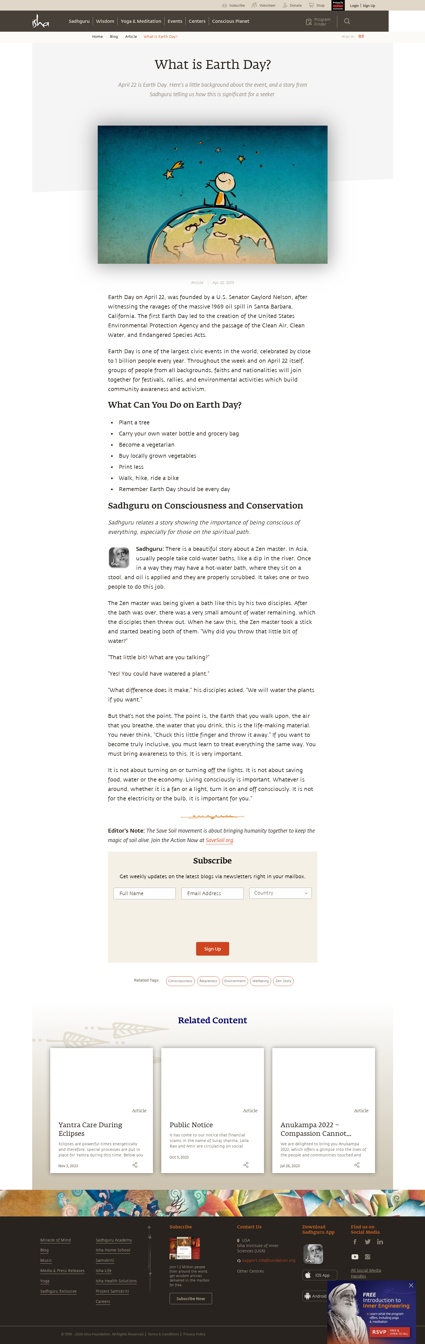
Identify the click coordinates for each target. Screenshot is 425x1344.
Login (354, 5)
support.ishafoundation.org (268, 1260)
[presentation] (212, 925)
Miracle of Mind (55, 1240)
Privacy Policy (194, 1334)
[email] (42, 494)
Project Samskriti (112, 1291)
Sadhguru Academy (114, 1240)
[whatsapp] (43, 442)
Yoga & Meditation (141, 21)
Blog (114, 37)
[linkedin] (42, 481)
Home (97, 37)
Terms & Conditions (163, 1334)
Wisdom (105, 21)
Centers (197, 21)
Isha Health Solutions (116, 1281)
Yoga (44, 1281)
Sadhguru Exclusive (58, 1291)
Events (175, 21)
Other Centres (250, 1271)
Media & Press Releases (62, 1271)
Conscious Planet (230, 21)
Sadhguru (79, 21)
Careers (103, 1302)
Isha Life (104, 1271)
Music (46, 1260)
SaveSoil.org (219, 839)
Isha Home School (113, 1250)
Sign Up (369, 5)
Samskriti (105, 1260)
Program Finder (322, 22)
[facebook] (42, 455)
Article (131, 37)
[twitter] (42, 468)
